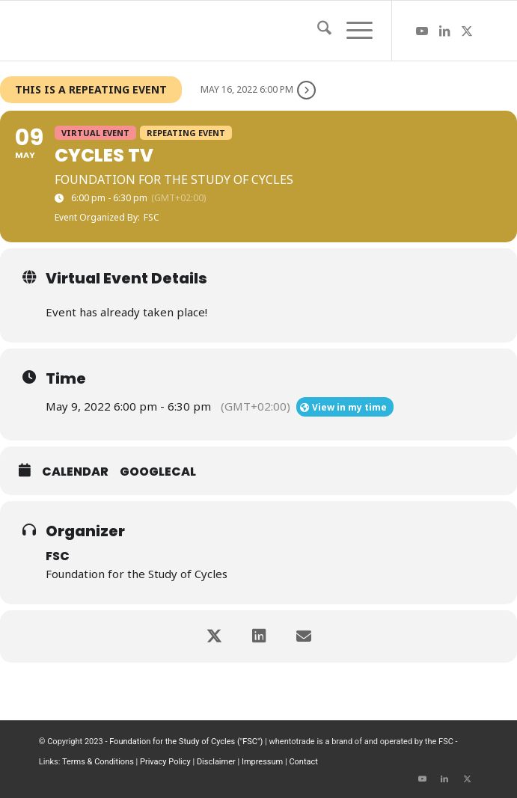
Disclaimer (216, 762)
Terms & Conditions (98, 762)
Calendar (75, 471)
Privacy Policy (165, 762)
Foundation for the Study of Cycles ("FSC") (186, 741)
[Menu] (352, 31)
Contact (303, 762)
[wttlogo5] (215, 31)
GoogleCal (158, 471)
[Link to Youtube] (422, 31)
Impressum (262, 762)
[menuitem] (316, 31)
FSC (58, 556)
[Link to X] (467, 31)
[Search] (316, 31)
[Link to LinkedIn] (444, 31)
